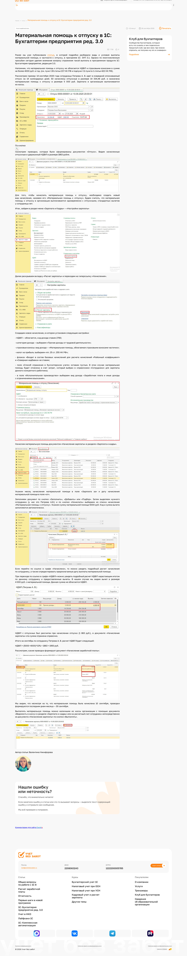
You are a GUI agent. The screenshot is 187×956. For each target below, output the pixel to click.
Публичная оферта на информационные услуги (87, 945)
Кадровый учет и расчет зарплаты (85, 890)
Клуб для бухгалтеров (147, 889)
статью (50, 56)
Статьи (27, 20)
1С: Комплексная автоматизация (27, 918)
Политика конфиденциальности (29, 945)
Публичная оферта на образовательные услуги (151, 945)
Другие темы (79, 896)
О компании (141, 876)
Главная (18, 20)
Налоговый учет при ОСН (86, 880)
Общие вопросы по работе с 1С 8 (27, 877)
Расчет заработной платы (28, 29)
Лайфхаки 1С (25, 912)
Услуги (139, 880)
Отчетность (24, 890)
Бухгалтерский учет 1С (85, 876)
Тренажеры (141, 884)
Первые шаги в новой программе (30, 895)
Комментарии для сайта (29, 829)
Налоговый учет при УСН (86, 884)
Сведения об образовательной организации (146, 896)
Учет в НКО (24, 908)
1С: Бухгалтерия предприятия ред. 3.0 (30, 902)
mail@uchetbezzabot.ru (34, 862)
